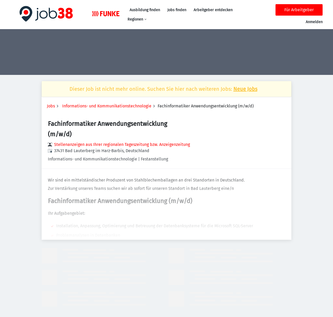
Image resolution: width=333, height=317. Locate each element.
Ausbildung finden (145, 10)
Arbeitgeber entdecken (213, 10)
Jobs (51, 105)
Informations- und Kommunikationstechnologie (106, 105)
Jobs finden (176, 10)
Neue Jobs (245, 89)
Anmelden (314, 22)
